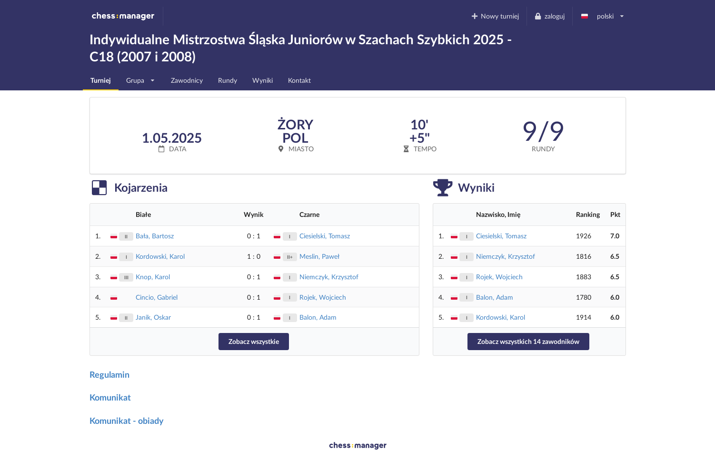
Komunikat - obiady (126, 420)
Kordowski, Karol (160, 256)
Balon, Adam (318, 317)
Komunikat (110, 397)
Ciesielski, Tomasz (324, 236)
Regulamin (109, 374)
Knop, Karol (153, 277)
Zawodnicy (187, 80)
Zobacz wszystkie (253, 341)
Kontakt (299, 80)
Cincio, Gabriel (157, 297)
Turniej (100, 80)
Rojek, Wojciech (322, 297)
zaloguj (549, 16)
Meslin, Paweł (319, 256)
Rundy (227, 80)
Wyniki (262, 80)
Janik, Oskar (153, 317)
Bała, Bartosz (155, 236)
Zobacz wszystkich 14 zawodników (528, 341)
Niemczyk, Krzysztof (328, 277)
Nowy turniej (494, 16)
